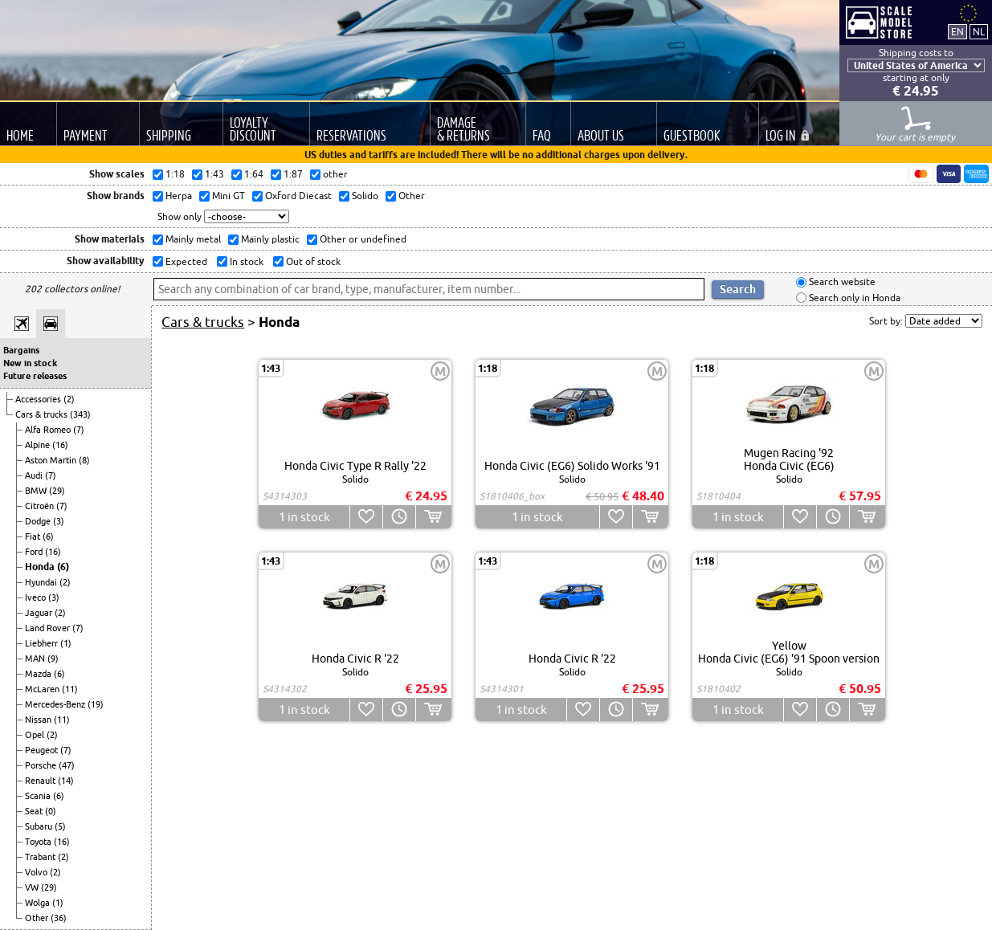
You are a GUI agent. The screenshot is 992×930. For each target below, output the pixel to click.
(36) (59, 918)
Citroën (40, 506)
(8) (84, 460)
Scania (39, 796)
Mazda (39, 674)
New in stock (30, 363)
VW (33, 887)
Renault (41, 780)
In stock (245, 261)
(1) (65, 643)
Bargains (21, 350)
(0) (50, 811)
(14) (66, 780)
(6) (48, 536)
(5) (60, 826)
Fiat (34, 536)
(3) (58, 521)
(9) (53, 658)
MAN (36, 658)
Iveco (36, 597)
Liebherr (42, 643)
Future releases (35, 376)
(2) (69, 399)
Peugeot (42, 750)
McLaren (43, 689)
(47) (67, 765)
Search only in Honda (853, 297)
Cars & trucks (42, 414)
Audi (35, 475)
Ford (35, 552)
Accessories (39, 399)
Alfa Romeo (49, 429)
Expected (185, 261)
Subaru (40, 826)
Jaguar (40, 613)
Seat (35, 811)
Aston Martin (52, 460)
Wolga (38, 903)
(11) (70, 689)
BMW (37, 491)
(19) (96, 704)
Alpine (38, 445)
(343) (80, 414)
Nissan (39, 719)
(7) (78, 429)
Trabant (41, 857)
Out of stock (312, 261)
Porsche (42, 765)
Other (38, 918)
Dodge (39, 521)
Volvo (37, 872)
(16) (60, 445)
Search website (841, 282)
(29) (57, 491)
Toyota (39, 841)
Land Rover (48, 628)
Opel (36, 735)
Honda (41, 566)
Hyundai (42, 582)
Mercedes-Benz (56, 704)
